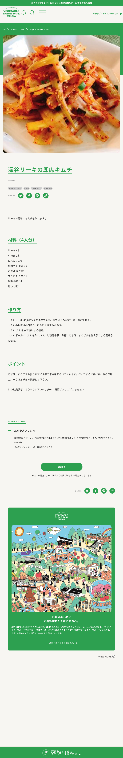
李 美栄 (80, 389)
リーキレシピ (36, 188)
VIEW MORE (105, 656)
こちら (44, 447)
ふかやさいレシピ (15, 188)
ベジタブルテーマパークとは (105, 13)
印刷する (61, 466)
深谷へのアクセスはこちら (61, 642)
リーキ (26, 188)
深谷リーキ (48, 188)
